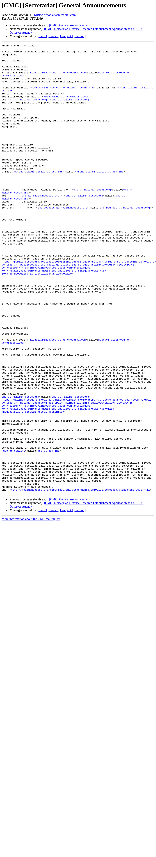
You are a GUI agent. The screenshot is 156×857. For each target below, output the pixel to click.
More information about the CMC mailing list (31, 608)
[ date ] (42, 36)
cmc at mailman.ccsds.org (28, 111)
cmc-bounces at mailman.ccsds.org (62, 240)
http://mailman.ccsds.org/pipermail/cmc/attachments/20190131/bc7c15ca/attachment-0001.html (80, 579)
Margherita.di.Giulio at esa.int (38, 197)
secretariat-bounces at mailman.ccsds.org (62, 96)
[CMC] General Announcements (70, 25)
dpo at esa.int (14, 532)
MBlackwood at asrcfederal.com (55, 15)
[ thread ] (53, 36)
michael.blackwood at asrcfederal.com (58, 78)
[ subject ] (66, 36)
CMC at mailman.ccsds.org (20, 467)
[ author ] (80, 36)
